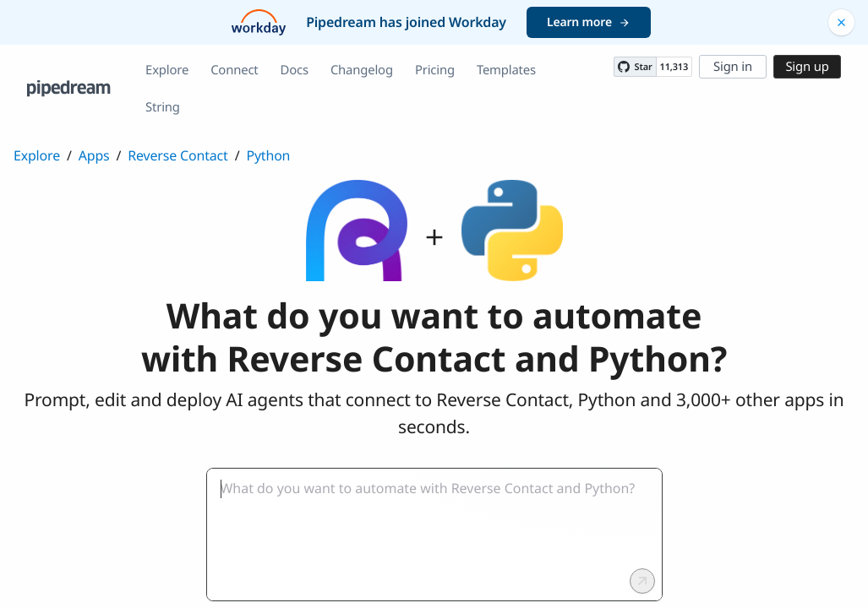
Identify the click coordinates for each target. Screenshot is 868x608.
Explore (166, 70)
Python (268, 155)
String (162, 107)
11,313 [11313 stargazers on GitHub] (674, 67)
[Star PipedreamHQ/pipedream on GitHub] (635, 67)
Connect (234, 70)
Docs (294, 70)
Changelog (361, 70)
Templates (506, 70)
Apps (94, 155)
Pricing (435, 70)
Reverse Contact (177, 155)
